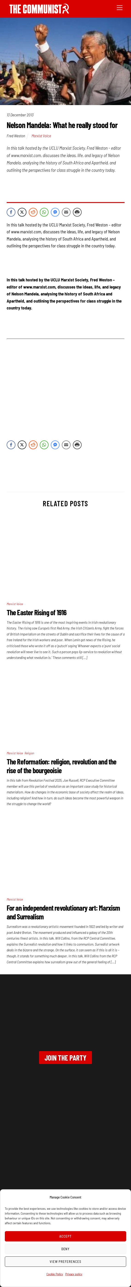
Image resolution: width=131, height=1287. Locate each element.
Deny (65, 1249)
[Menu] (120, 7)
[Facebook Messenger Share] (55, 212)
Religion (29, 753)
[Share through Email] (66, 212)
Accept (65, 1236)
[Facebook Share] (11, 212)
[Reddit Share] (33, 212)
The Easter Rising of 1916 (37, 612)
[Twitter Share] (22, 212)
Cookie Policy (54, 1274)
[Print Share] (77, 212)
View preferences (65, 1261)
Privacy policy (73, 1274)
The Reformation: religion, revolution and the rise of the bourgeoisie (62, 766)
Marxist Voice (41, 135)
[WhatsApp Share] (44, 212)
